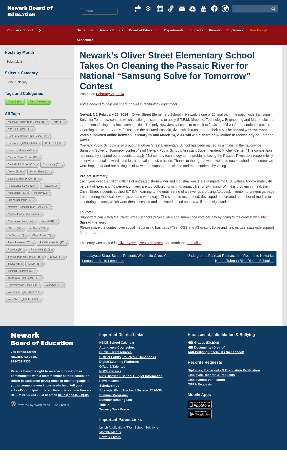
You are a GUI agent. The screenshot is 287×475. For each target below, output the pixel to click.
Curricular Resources (115, 352)
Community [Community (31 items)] (51, 164)
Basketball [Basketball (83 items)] (53, 143)
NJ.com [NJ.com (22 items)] (14, 228)
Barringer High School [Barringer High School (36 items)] (22, 143)
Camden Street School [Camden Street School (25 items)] (22, 157)
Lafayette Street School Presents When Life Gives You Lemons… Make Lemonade (125, 258)
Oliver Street (127, 243)
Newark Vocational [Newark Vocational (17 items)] (20, 221)
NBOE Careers (110, 371)
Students (196, 30)
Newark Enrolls (111, 30)
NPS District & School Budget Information (131, 376)
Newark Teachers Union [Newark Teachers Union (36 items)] (23, 214)
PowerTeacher (110, 381)
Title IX (104, 405)
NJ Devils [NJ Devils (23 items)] (37, 228)
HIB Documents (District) (206, 347)
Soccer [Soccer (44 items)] (55, 256)
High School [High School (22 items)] (17, 193)
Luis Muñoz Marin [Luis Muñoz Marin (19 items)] (20, 200)
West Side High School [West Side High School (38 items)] (23, 299)
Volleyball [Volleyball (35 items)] (53, 285)
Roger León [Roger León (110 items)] (40, 249)
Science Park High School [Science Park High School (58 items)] (24, 256)
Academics (85, 40)
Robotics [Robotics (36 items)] (15, 249)
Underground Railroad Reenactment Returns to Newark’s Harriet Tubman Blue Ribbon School (230, 258)
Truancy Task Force (114, 409)
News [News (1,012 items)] (48, 221)
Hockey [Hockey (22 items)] (40, 193)
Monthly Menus (110, 432)
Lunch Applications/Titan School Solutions (128, 427)
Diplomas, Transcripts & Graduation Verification (224, 370)
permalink (193, 243)
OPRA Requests (200, 384)
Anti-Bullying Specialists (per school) (216, 352)
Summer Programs (113, 395)
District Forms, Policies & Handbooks (127, 357)
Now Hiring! (258, 30)
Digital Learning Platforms (119, 361)
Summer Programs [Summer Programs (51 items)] (20, 271)
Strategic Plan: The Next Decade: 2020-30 (130, 390)
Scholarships (109, 385)
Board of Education (143, 30)
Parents (215, 30)
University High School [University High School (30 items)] (22, 285)
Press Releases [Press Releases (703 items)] (19, 242)
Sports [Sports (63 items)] (14, 263)
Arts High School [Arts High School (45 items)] (19, 129)
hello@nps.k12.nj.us (73, 395)
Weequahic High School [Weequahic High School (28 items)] (23, 292)
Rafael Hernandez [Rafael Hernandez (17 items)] (52, 242)
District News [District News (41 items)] (39, 171)
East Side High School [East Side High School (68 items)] (22, 178)
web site (259, 217)
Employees (234, 30)
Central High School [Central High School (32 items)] (21, 164)
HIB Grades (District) (203, 342)
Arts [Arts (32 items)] (58, 122)
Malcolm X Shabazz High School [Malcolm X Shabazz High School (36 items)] (28, 207)
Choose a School (24, 30)
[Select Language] (99, 11)
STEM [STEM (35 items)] (34, 263)
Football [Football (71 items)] (50, 185)
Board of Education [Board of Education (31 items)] (21, 150)
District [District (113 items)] (15, 171)
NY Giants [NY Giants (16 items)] (16, 235)
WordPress (42, 405)
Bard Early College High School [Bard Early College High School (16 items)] (27, 136)
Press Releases (150, 243)
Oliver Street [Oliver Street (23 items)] (41, 235)
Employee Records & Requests (211, 375)
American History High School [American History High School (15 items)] (26, 122)
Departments (174, 30)
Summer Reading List (115, 400)
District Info (85, 30)
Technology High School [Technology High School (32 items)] (23, 278)
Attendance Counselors (117, 347)
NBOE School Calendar (117, 342)
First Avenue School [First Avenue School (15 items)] (21, 185)
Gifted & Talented (112, 366)
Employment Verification (206, 380)
